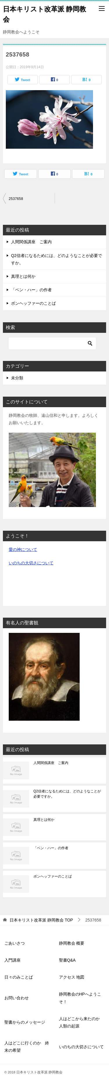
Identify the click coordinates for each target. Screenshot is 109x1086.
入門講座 (12, 960)
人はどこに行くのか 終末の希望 (26, 1047)
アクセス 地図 (72, 977)
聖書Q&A (67, 960)
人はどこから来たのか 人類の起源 (81, 1022)
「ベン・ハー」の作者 (31, 289)
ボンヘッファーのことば (33, 303)
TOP (41, 920)
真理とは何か (23, 276)
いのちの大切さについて (31, 563)
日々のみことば (18, 977)
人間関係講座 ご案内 (31, 241)
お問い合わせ (16, 998)
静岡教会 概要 (72, 943)
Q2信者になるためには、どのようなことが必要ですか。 (67, 794)
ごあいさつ (14, 943)
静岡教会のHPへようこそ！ (80, 998)
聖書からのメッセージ (24, 1022)
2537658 (16, 199)
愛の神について (23, 549)
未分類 (17, 378)
